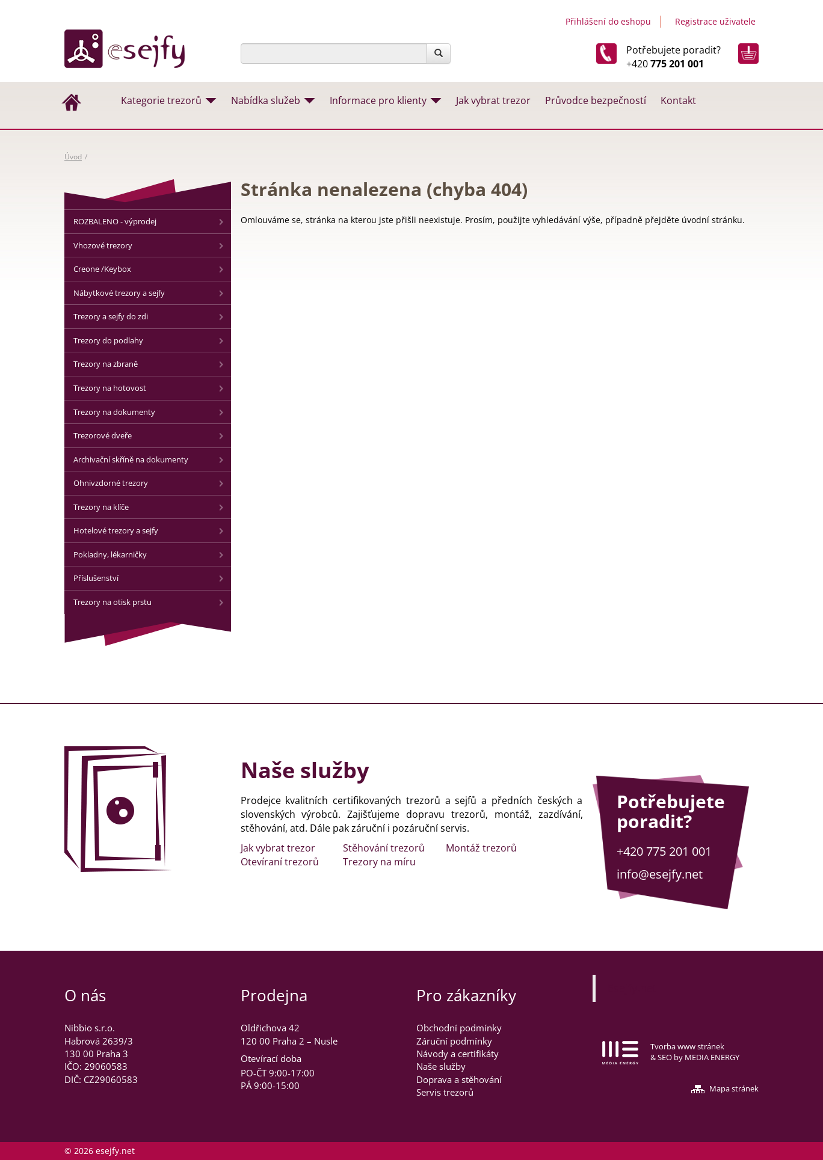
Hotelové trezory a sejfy (115, 530)
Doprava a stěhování (459, 1079)
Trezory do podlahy (108, 340)
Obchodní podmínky (459, 1028)
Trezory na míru (379, 861)
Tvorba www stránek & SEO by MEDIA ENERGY (694, 1052)
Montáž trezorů (481, 848)
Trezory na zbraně (105, 363)
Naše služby (441, 1066)
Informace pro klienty (378, 100)
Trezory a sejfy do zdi (110, 316)
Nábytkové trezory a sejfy (119, 292)
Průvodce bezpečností (595, 100)
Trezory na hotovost (109, 387)
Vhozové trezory (102, 245)
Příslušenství (96, 577)
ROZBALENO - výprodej (114, 221)
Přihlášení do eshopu (608, 21)
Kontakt (678, 100)
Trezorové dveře (102, 435)
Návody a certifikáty (457, 1054)
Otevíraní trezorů (280, 861)
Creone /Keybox (102, 268)
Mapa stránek (734, 1088)
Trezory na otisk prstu (112, 602)
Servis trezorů (444, 1092)
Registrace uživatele (715, 21)
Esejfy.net (632, 988)
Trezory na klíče (101, 507)
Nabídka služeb (265, 100)
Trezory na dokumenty (114, 412)
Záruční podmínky (454, 1041)
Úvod (73, 157)
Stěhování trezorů (384, 848)
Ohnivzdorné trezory (110, 482)
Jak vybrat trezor (493, 100)
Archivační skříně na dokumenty (130, 459)
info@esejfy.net (660, 874)
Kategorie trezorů (161, 100)
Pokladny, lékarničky (110, 554)
